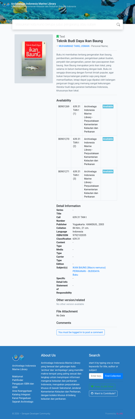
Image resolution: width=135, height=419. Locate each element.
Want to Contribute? (103, 393)
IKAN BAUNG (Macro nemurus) (89, 267)
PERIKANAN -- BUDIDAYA (86, 271)
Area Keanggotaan (22, 390)
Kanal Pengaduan (21, 398)
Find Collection (113, 375)
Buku (75, 274)
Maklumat (17, 376)
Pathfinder (17, 380)
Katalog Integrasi (21, 394)
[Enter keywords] (96, 376)
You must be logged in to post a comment (80, 332)
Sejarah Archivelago (22, 401)
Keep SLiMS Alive (102, 386)
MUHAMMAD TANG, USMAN (74, 46)
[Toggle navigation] (128, 5)
